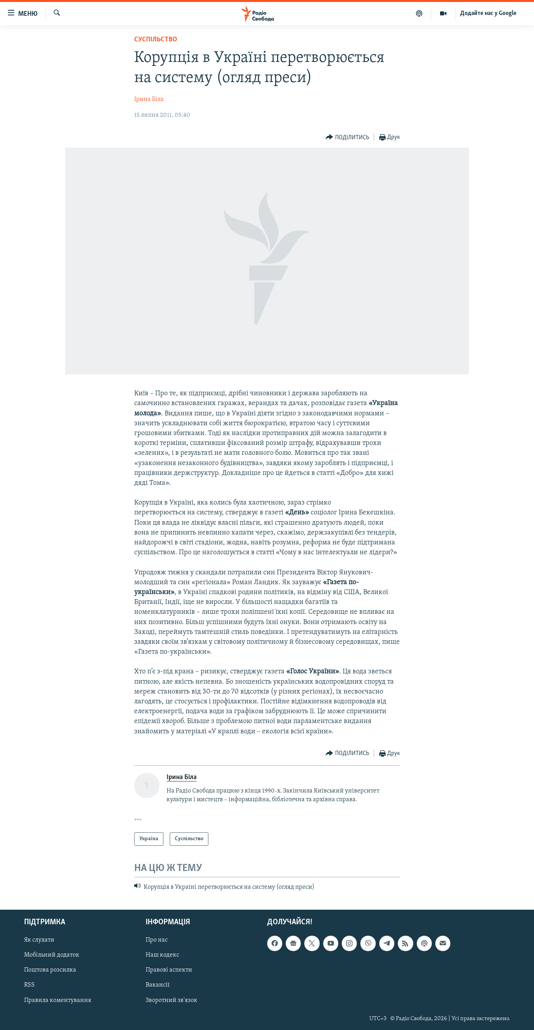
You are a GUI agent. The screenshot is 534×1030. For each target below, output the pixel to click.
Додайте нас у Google (488, 13)
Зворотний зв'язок (171, 1000)
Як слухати (39, 940)
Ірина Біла (149, 99)
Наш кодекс (162, 955)
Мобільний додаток (51, 955)
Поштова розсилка (50, 970)
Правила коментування (57, 1000)
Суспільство (155, 39)
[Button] (347, 137)
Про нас (157, 940)
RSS (29, 985)
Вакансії (158, 985)
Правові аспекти (169, 970)
